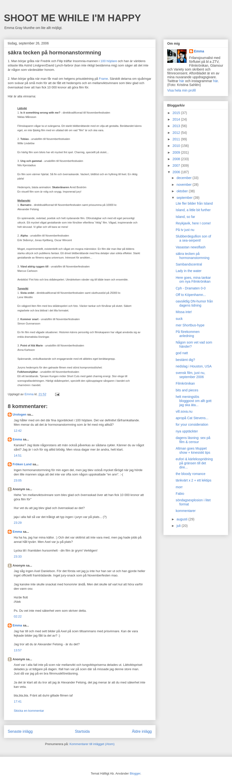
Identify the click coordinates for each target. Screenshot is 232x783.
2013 (177, 126)
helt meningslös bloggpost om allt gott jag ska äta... (193, 401)
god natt (182, 353)
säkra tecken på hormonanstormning (193, 256)
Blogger (135, 773)
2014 (177, 119)
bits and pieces (187, 390)
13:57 (18, 650)
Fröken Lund (22, 464)
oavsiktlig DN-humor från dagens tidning (194, 303)
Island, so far (185, 217)
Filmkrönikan (185, 383)
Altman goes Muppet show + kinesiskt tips (193, 450)
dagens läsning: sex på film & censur (193, 440)
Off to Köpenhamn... (191, 295)
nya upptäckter (187, 431)
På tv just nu (185, 230)
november (184, 185)
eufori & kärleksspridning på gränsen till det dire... (194, 463)
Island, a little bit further (193, 210)
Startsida (82, 731)
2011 (177, 139)
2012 (177, 133)
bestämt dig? (185, 360)
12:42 (18, 430)
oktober (182, 191)
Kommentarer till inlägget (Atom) (91, 744)
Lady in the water (189, 271)
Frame (103, 78)
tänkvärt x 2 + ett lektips (193, 480)
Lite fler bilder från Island (194, 203)
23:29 (18, 522)
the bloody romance (190, 474)
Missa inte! (184, 312)
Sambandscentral (189, 264)
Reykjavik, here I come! (193, 223)
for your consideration (192, 424)
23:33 (18, 556)
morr (179, 487)
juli (178, 526)
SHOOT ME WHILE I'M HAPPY (72, 18)
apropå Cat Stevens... (192, 418)
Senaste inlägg (20, 731)
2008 (177, 159)
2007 (177, 165)
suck (179, 319)
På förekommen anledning (188, 334)
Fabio (180, 494)
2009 (177, 152)
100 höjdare (108, 61)
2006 (177, 172)
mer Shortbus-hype (190, 325)
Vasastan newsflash (190, 247)
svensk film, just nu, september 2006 (190, 375)
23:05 (18, 480)
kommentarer (186, 511)
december (184, 178)
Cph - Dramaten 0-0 (191, 288)
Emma (17, 439)
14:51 (18, 455)
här (181, 81)
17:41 (18, 701)
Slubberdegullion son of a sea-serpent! (193, 238)
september (184, 198)
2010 (177, 146)
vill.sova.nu (184, 411)
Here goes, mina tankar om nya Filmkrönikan (193, 280)
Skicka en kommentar (29, 710)
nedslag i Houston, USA (194, 366)
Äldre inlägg (142, 731)
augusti (182, 519)
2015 (177, 113)
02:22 (18, 616)
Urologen (19, 414)
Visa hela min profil (181, 90)
